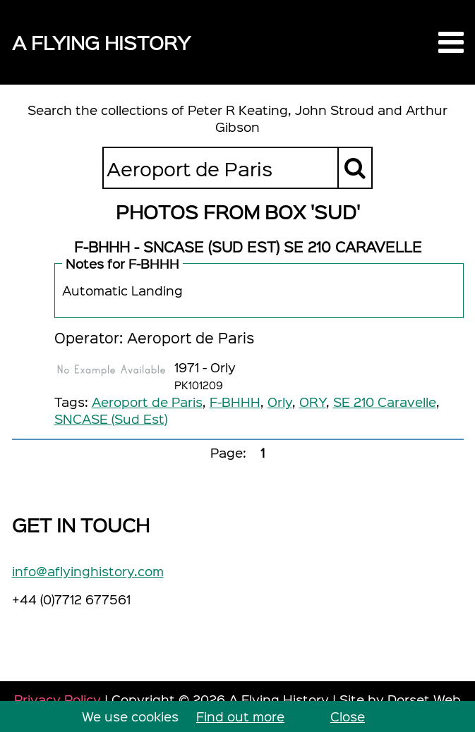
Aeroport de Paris (147, 401)
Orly (279, 401)
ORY (312, 401)
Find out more (240, 716)
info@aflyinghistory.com (88, 571)
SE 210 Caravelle (384, 401)
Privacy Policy (57, 699)
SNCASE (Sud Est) (110, 418)
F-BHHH (235, 401)
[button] (451, 42)
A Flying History (101, 42)
